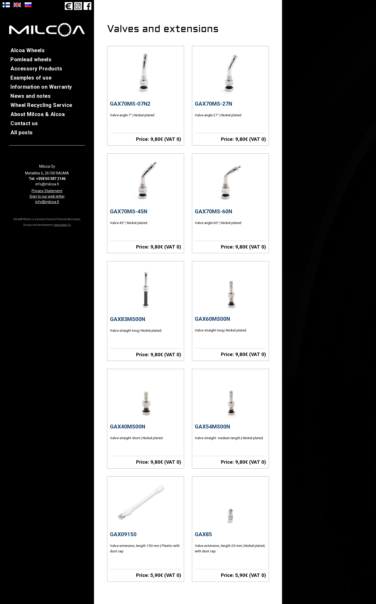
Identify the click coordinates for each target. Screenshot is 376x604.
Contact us (24, 123)
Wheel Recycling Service (41, 105)
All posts (21, 132)
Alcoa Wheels (27, 50)
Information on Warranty (41, 87)
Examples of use (31, 78)
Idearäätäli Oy (62, 225)
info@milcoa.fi (47, 202)
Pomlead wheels (30, 59)
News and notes (30, 96)
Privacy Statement (47, 191)
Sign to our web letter (47, 196)
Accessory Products (36, 68)
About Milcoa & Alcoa (37, 114)
